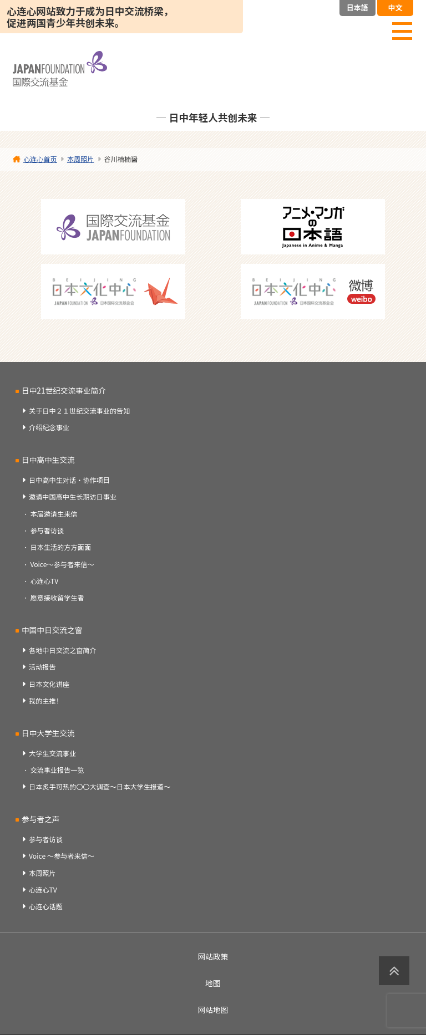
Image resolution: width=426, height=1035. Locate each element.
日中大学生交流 (48, 732)
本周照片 (42, 873)
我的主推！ (46, 701)
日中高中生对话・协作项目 (69, 480)
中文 (395, 7)
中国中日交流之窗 (52, 629)
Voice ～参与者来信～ (61, 856)
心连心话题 (46, 906)
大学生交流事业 (52, 753)
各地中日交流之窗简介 (63, 650)
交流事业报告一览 (57, 770)
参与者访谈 (47, 531)
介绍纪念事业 (49, 427)
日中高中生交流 (48, 459)
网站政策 (213, 956)
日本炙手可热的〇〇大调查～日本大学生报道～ (99, 787)
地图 (212, 982)
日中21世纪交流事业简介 (64, 390)
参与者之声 (40, 818)
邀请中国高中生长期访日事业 (72, 497)
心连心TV (44, 581)
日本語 (357, 7)
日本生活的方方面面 (60, 547)
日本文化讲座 (49, 684)
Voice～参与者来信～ (62, 564)
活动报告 (42, 667)
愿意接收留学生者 (57, 598)
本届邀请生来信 (53, 514)
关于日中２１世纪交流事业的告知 (79, 411)
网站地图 (213, 1009)
